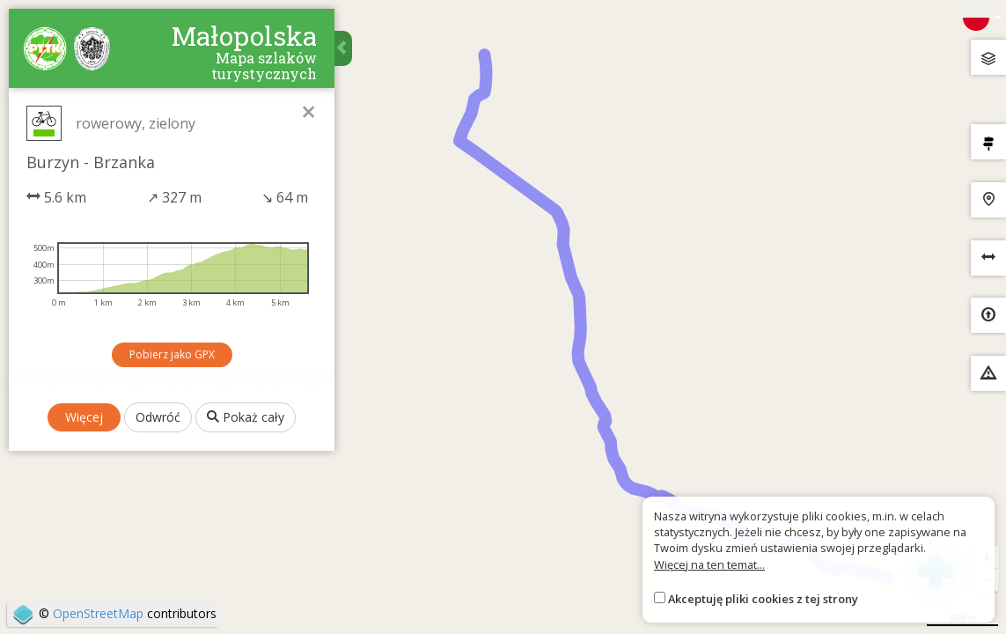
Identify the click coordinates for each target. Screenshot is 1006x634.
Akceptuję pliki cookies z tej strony (763, 599)
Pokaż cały (245, 417)
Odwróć (158, 417)
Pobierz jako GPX (172, 354)
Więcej (84, 417)
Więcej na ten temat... (709, 564)
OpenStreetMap (98, 613)
